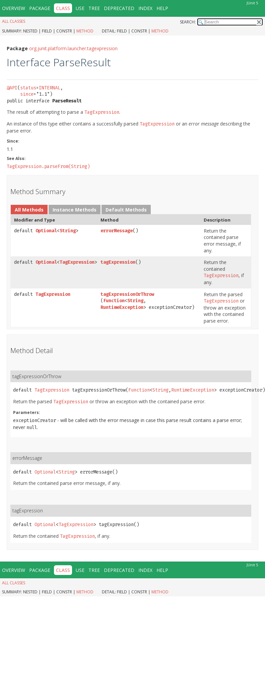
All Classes (13, 21)
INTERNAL (49, 88)
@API (12, 88)
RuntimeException (122, 307)
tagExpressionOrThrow (127, 294)
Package (39, 8)
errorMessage (117, 231)
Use (80, 8)
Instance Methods (74, 209)
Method (84, 31)
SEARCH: (188, 22)
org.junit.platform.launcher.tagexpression (73, 48)
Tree (94, 8)
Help (162, 8)
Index (145, 8)
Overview (13, 8)
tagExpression (118, 262)
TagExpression (77, 262)
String (68, 231)
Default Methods (126, 209)
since (27, 94)
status (28, 88)
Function (114, 301)
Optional (46, 231)
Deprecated (119, 8)
